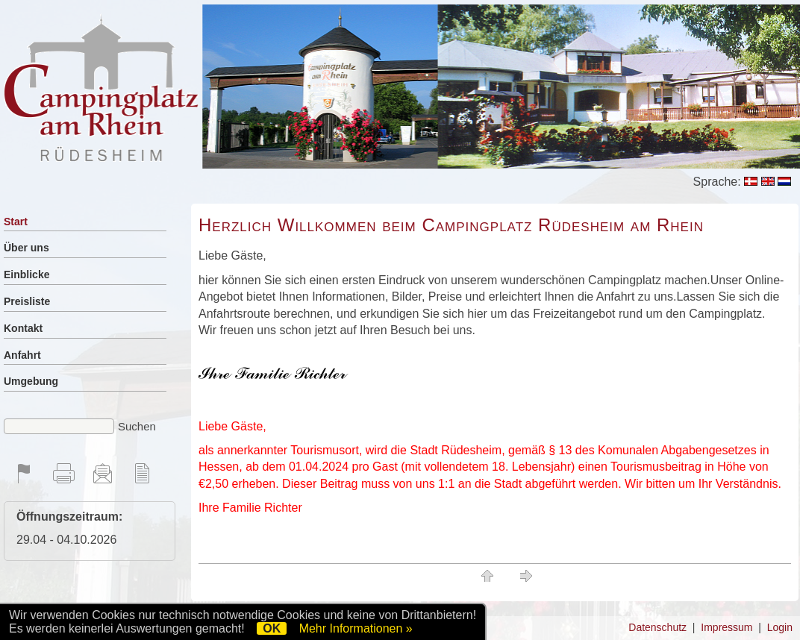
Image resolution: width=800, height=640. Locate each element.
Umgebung (31, 381)
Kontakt (23, 328)
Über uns (26, 248)
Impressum (726, 627)
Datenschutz (657, 627)
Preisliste (27, 301)
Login (780, 627)
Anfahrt (22, 355)
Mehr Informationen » (356, 628)
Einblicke (26, 274)
